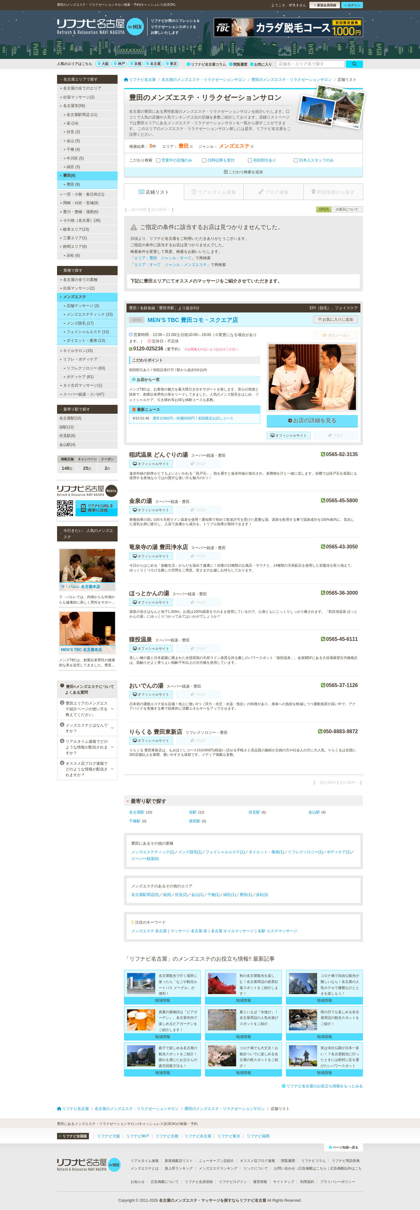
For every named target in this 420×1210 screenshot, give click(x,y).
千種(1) (213, 894)
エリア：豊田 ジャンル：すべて (163, 258)
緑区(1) (229, 894)
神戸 (119, 64)
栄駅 (193, 812)
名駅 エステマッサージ (277, 931)
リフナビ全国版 (73, 1136)
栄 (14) (70, 123)
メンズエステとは (145, 1168)
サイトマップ (283, 1182)
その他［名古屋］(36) (80, 220)
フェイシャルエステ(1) (225, 852)
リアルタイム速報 (145, 1161)
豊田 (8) (71, 184)
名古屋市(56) (72, 106)
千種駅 (135, 821)
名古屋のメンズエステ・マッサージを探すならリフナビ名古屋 (212, 1200)
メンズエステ (73, 297)
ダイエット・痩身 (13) (84, 340)
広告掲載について (165, 1182)
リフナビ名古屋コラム (206, 64)
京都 (135, 64)
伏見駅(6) (67, 435)
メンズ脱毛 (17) (78, 323)
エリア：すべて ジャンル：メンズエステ (170, 264)
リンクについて (255, 1168)
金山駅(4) (67, 444)
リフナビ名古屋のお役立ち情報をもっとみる (322, 1086)
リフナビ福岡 (258, 1136)
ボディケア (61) (78, 377)
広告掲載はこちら (313, 1168)
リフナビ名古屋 (198, 1136)
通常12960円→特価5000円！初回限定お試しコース (193, 418)
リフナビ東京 (228, 1136)
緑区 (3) (71, 167)
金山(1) (197, 894)
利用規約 (307, 1182)
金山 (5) (71, 141)
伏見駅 (254, 812)
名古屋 (153, 64)
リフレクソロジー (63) (84, 368)
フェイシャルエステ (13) (86, 332)
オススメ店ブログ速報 (257, 1161)
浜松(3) (262, 894)
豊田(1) (246, 894)
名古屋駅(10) (70, 418)
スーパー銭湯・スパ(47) (82, 394)
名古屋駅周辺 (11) (80, 114)
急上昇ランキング (179, 1168)
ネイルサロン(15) (76, 350)
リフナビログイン (233, 1182)
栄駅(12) (66, 427)
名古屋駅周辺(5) (145, 894)
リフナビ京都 (167, 1136)
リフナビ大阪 (108, 1136)
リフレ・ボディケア (79, 359)
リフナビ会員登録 (199, 1182)
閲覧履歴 (238, 64)
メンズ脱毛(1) (190, 852)
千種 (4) (71, 149)
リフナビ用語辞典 (346, 1161)
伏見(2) (181, 894)
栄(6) (167, 894)
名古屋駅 (136, 812)
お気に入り (261, 64)
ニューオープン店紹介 (216, 1161)
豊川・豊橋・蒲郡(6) (79, 212)
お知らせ (138, 1182)
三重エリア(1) (73, 238)
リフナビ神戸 (137, 1136)
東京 (171, 64)
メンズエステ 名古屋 (149, 931)
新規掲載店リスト (179, 1161)
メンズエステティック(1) (152, 852)
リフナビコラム (313, 1161)
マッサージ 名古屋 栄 (188, 931)
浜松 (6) (71, 255)
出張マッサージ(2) (77, 97)
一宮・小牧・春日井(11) (82, 194)
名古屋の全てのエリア (80, 88)
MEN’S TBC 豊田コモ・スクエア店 (183, 320)
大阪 (103, 64)
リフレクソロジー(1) (305, 852)
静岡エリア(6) (73, 246)
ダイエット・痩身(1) (266, 852)
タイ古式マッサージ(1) (81, 385)
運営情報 (260, 1182)
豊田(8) (67, 175)
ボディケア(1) (339, 852)
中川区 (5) (73, 158)
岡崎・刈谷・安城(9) (79, 203)
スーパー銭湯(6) (145, 858)
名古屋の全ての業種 (79, 279)
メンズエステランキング (218, 1168)
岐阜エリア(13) (74, 229)
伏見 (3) (71, 132)
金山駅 (314, 812)
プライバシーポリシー (337, 1182)
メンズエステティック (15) (88, 314)
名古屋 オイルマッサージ (232, 931)
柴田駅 (194, 821)
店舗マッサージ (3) (81, 306)
